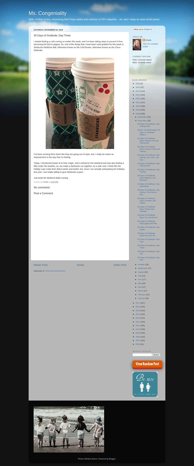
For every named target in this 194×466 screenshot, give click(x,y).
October (141, 264)
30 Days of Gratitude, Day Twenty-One (148, 164)
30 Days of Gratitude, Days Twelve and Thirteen (146, 209)
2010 (138, 329)
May (140, 283)
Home (80, 264)
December (142, 117)
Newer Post (41, 264)
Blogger (112, 459)
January (141, 298)
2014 (138, 314)
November (142, 121)
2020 (138, 106)
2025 (138, 87)
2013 (138, 318)
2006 (138, 344)
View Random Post (147, 364)
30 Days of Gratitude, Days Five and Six (146, 234)
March (141, 291)
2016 (138, 307)
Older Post (120, 264)
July (140, 276)
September (143, 268)
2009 (138, 333)
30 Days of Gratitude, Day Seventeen (148, 185)
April (140, 287)
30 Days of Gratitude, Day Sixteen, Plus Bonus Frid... (148, 192)
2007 (138, 340)
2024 (138, 91)
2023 (138, 95)
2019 (138, 110)
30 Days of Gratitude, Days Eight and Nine (147, 222)
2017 (138, 303)
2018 (138, 114)
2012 (138, 322)
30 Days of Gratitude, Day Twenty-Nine (148, 125)
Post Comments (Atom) (55, 271)
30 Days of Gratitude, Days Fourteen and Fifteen (146, 200)
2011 (138, 325)
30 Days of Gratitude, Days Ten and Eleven (147, 216)
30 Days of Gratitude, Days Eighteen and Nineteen (146, 177)
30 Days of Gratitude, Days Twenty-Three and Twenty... (148, 149)
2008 (138, 337)
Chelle (148, 40)
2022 (138, 99)
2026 (138, 84)
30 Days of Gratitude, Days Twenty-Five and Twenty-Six (148, 140)
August (141, 272)
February (142, 295)
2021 (138, 102)
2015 (138, 310)
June (140, 279)
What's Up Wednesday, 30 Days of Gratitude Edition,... (148, 132)
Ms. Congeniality (48, 13)
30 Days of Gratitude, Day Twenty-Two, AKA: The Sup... (148, 157)
